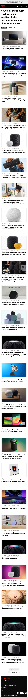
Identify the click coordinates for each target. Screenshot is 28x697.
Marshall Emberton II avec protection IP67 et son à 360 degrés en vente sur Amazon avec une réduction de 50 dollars (13, 127)
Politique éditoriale (6, 680)
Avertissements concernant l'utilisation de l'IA (13, 682)
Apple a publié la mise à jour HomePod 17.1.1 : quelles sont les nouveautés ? (13, 557)
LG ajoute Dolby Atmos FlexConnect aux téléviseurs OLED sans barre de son (12, 49)
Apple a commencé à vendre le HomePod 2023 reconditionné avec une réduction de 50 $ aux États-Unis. (13, 635)
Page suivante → (14, 669)
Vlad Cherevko (5, 96)
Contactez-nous (5, 683)
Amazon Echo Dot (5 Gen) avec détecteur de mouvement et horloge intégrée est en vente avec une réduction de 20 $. (13, 406)
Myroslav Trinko (5, 123)
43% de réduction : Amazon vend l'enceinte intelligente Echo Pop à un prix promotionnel (13, 303)
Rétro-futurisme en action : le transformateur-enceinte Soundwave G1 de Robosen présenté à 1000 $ (13, 74)
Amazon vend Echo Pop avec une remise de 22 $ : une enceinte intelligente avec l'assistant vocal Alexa (13, 533)
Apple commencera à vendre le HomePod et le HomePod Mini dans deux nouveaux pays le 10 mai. (13, 254)
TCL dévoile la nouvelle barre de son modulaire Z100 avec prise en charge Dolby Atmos (13, 99)
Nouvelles (3, 27)
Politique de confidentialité (8, 685)
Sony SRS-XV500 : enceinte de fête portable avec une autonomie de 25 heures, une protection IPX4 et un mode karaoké (13, 456)
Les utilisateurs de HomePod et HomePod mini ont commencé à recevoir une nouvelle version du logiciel (13, 152)
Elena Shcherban (5, 275)
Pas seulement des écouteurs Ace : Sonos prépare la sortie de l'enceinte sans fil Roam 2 (13, 176)
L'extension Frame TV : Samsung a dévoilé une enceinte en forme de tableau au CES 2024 (13, 480)
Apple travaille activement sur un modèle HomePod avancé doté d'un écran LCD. (12, 607)
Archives (16, 672)
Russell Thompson (6, 46)
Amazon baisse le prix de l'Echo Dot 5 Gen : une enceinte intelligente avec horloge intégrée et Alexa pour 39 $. (13, 227)
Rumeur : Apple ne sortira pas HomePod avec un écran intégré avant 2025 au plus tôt (13, 380)
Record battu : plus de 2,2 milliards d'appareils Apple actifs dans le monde (11, 430)
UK (2, 691)
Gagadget (3, 6)
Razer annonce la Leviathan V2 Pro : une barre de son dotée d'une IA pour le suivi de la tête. (13, 507)
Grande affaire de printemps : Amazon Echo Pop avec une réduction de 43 (13, 328)
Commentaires (11, 27)
